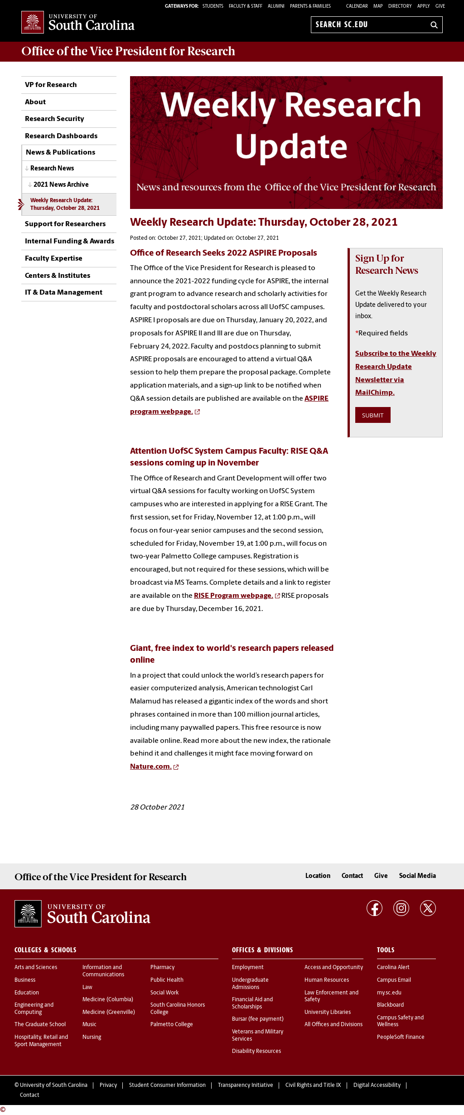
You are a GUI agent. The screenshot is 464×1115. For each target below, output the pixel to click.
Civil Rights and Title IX (313, 1085)
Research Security (54, 119)
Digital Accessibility (377, 1085)
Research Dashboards (61, 136)
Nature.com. (151, 767)
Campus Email (394, 980)
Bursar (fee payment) (258, 1019)
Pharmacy (162, 967)
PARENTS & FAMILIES (310, 6)
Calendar (357, 6)
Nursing (91, 1037)
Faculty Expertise (53, 258)
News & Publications (60, 152)
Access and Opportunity (333, 967)
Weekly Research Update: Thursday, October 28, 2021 (65, 204)
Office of (128, 51)
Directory (400, 6)
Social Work (164, 993)
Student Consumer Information (167, 1085)
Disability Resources (256, 1051)
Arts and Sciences (35, 967)
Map (378, 6)
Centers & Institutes (57, 276)
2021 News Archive (61, 185)
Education (26, 993)
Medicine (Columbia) (107, 1000)
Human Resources (326, 980)
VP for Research (51, 85)
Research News (52, 168)
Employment (248, 967)
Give (440, 6)
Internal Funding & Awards (69, 241)
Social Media (417, 876)
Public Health (167, 980)
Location (317, 876)
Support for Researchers (65, 224)
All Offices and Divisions (333, 1025)
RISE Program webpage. (233, 596)
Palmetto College (171, 1025)
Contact (352, 876)
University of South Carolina (53, 1085)
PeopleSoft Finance (401, 1037)
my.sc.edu (389, 993)
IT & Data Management (63, 292)
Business (24, 980)
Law (87, 987)
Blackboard (390, 1005)
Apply (423, 6)
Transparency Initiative (245, 1085)
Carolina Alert (393, 967)
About (35, 102)
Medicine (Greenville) (108, 1012)
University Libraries (327, 1012)
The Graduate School (40, 1025)
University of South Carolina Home (78, 23)
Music (89, 1025)
